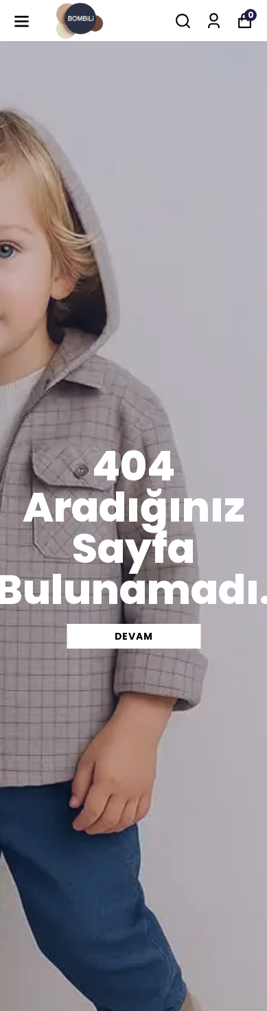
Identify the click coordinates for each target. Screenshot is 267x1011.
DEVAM (134, 636)
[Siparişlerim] (213, 21)
